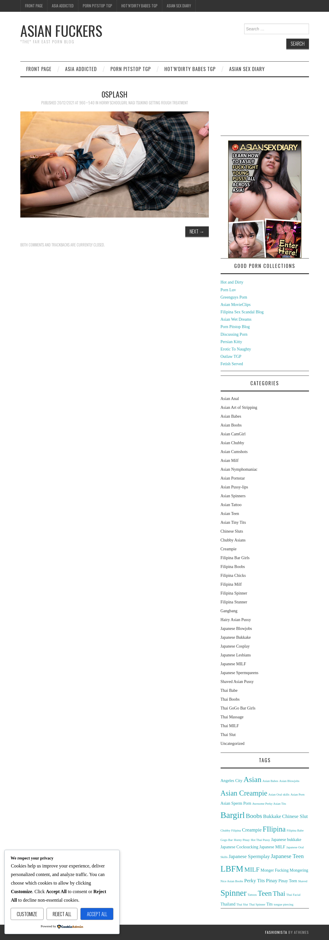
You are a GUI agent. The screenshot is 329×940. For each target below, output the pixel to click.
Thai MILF (230, 726)
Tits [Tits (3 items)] (269, 904)
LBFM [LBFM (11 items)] (232, 868)
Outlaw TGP (231, 356)
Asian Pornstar (233, 478)
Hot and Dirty (232, 282)
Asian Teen (230, 513)
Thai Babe (229, 690)
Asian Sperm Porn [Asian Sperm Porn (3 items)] (236, 803)
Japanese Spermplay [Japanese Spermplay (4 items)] (249, 856)
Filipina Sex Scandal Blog (242, 312)
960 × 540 (87, 103)
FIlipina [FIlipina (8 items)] (274, 829)
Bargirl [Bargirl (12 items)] (233, 815)
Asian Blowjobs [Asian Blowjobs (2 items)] (289, 781)
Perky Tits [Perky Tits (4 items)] (254, 880)
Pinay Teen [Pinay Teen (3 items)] (287, 880)
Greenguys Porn (234, 297)
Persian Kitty (231, 342)
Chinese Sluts (232, 531)
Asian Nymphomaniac (239, 469)
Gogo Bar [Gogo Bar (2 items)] (227, 840)
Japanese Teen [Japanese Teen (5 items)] (287, 856)
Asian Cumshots (234, 452)
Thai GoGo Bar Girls (238, 708)
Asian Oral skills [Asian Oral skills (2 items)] (279, 794)
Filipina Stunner (234, 602)
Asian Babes (231, 416)
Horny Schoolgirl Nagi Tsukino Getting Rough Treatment (143, 103)
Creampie (229, 549)
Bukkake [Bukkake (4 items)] (272, 816)
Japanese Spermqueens (240, 673)
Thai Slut (228, 734)
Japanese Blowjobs (236, 628)
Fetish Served (232, 364)
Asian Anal (230, 398)
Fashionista (276, 932)
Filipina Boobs (233, 566)
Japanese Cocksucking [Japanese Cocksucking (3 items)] (239, 846)
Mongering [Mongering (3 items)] (299, 870)
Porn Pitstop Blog (235, 327)
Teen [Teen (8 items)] (265, 893)
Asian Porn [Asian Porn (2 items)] (297, 794)
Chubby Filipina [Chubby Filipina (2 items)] (231, 830)
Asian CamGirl (233, 434)
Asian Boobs (231, 425)
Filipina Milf (231, 584)
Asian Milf (230, 460)
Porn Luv (228, 290)
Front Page (34, 6)
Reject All (62, 914)
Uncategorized (233, 743)
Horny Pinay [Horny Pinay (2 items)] (242, 840)
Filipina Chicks (233, 575)
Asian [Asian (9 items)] (253, 779)
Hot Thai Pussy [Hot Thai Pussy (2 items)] (260, 840)
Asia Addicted (63, 6)
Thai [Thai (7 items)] (279, 893)
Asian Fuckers (61, 30)
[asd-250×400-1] (265, 199)
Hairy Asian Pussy (236, 620)
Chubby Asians (233, 540)
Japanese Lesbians (236, 655)
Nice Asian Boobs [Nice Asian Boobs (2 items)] (232, 881)
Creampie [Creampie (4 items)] (252, 830)
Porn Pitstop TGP (97, 6)
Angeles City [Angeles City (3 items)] (232, 780)
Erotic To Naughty (236, 349)
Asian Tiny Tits (233, 522)
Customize (27, 914)
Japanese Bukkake (236, 637)
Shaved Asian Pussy (237, 681)
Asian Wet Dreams (236, 319)
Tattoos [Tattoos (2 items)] (252, 894)
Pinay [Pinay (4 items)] (271, 880)
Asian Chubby (232, 443)
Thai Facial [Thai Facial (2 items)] (293, 894)
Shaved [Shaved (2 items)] (302, 881)
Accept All (97, 914)
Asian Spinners (233, 496)
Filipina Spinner (234, 593)
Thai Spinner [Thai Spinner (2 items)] (257, 904)
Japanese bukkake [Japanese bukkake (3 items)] (286, 839)
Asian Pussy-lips (234, 487)
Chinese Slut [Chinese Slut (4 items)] (295, 816)
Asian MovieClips (236, 304)
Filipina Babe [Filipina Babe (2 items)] (295, 830)
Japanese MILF (233, 664)
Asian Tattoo (231, 505)
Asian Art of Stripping (239, 407)
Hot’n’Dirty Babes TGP (139, 6)
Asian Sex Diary (179, 6)
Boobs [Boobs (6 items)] (254, 815)
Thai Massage (232, 717)
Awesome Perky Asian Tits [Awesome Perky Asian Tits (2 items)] (269, 803)
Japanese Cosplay (235, 646)
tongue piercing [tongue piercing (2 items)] (283, 904)
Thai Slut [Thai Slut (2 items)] (242, 904)
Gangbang (229, 611)
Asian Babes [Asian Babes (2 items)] (270, 781)
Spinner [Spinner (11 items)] (234, 893)
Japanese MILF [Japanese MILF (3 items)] (272, 846)
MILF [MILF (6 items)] (251, 869)
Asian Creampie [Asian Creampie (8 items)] (244, 793)
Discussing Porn (234, 334)
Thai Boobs (230, 699)
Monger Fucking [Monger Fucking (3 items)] (275, 870)
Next (197, 231)
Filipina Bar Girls (235, 558)
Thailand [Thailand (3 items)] (228, 904)
